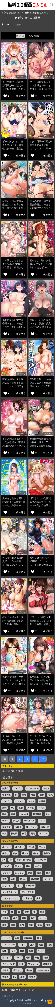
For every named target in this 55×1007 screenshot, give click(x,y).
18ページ (48, 255)
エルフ (42, 820)
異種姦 (32, 976)
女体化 (5, 970)
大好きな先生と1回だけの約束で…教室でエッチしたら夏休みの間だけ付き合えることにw (13, 505)
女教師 (42, 801)
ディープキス (27, 892)
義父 (33, 918)
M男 (17, 938)
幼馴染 (5, 918)
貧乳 (50, 794)
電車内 (29, 970)
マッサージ (33, 964)
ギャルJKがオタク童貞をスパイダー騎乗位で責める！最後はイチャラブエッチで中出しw (12, 148)
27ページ (48, 136)
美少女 (5, 788)
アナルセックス (24, 859)
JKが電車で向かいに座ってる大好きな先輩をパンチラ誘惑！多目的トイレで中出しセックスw (40, 683)
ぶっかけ (6, 847)
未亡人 (16, 820)
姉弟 (42, 911)
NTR (4, 951)
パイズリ (6, 866)
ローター (30, 885)
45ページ (21, 195)
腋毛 (24, 833)
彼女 (27, 911)
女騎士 (18, 827)
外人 (48, 814)
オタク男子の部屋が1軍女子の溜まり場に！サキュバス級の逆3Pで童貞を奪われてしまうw (41, 148)
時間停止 (47, 964)
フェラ (42, 847)
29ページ (48, 433)
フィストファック (10, 898)
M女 (4, 833)
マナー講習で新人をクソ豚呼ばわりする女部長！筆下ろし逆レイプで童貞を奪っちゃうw (40, 89)
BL (14, 976)
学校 (31, 951)
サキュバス (29, 820)
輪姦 (22, 951)
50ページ (21, 552)
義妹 (13, 924)
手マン (18, 866)
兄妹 (31, 924)
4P (11, 859)
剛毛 (33, 833)
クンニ (31, 847)
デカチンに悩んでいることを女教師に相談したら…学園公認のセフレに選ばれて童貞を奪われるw (41, 743)
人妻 (4, 911)
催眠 (50, 944)
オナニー (19, 847)
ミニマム (43, 833)
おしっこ (19, 872)
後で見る (21, 96)
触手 (21, 964)
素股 (30, 872)
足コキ (23, 879)
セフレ (43, 918)
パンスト (19, 801)
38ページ (48, 374)
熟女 (21, 807)
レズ (13, 951)
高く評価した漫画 (12, 771)
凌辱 (22, 976)
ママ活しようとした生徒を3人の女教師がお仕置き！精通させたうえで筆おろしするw (13, 267)
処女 (4, 807)
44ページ (21, 611)
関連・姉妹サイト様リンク (18, 989)
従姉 (48, 924)
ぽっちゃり (31, 827)
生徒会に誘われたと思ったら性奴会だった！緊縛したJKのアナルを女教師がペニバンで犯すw (12, 743)
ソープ (18, 957)
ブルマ (31, 801)
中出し (5, 853)
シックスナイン (9, 892)
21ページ (21, 314)
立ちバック (7, 885)
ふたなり (24, 814)
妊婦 (13, 814)
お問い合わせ (8, 996)
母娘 (28, 957)
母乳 (13, 879)
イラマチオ (41, 859)
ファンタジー (8, 944)
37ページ (21, 730)
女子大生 (6, 794)
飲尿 (48, 872)
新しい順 (20, 35)
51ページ (21, 255)
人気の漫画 (34, 35)
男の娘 (30, 807)
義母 (15, 918)
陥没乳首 (37, 814)
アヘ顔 (41, 807)
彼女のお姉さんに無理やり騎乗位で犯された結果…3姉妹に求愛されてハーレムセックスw (13, 624)
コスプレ (17, 788)
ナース (5, 820)
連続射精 (35, 879)
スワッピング (8, 964)
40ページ (21, 671)
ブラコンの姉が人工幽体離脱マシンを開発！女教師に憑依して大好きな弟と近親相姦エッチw (40, 624)
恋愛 (41, 944)
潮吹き (36, 853)
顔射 (28, 866)
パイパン (6, 801)
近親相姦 (28, 938)
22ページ (48, 314)
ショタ (41, 951)
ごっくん (6, 872)
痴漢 (46, 957)
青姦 (4, 879)
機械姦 (5, 976)
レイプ (22, 944)
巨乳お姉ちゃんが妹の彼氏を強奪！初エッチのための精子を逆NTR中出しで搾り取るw (12, 386)
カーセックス (43, 970)
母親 (24, 918)
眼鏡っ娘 (45, 827)
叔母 (22, 924)
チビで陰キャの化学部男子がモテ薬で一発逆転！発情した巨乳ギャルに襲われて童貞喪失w (12, 89)
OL (12, 807)
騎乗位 (47, 853)
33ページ (21, 76)
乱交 (15, 853)
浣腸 (39, 872)
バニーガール (32, 788)
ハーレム (6, 938)
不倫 (37, 957)
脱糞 (38, 898)
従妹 (40, 924)
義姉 (4, 924)
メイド (46, 788)
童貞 (32, 944)
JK (16, 794)
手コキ (25, 853)
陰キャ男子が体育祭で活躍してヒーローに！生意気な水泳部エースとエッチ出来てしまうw (40, 564)
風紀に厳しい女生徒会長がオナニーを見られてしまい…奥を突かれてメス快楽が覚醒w (13, 327)
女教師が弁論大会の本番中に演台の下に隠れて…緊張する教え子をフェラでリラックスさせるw (41, 445)
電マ (19, 885)
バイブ (38, 866)
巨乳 (24, 794)
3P (3, 859)
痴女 (42, 794)
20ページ (48, 76)
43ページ (48, 195)
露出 (39, 938)
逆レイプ (6, 957)
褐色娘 (14, 833)
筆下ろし (17, 970)
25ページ (21, 136)
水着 (33, 794)
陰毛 (4, 814)
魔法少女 (6, 827)
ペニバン (48, 879)
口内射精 (27, 898)
